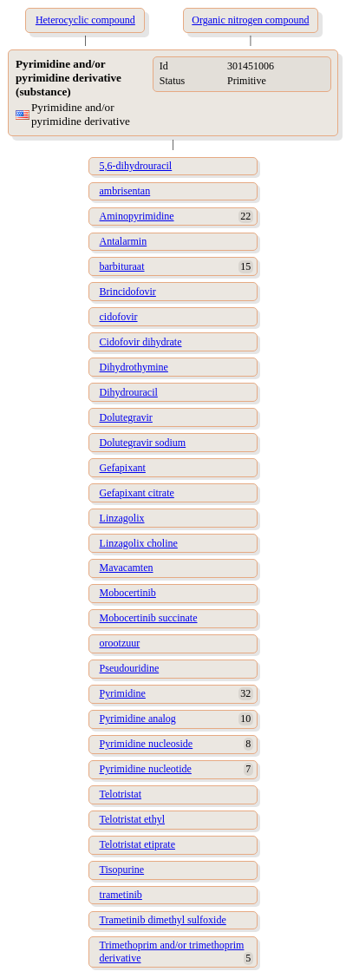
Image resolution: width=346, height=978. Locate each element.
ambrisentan (125, 191)
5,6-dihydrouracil (136, 166)
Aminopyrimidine (137, 216)
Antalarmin (123, 241)
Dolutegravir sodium (143, 442)
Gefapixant (123, 468)
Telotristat (120, 794)
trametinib (121, 895)
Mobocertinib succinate (149, 618)
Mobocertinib (128, 593)
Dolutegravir (126, 417)
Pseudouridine (130, 668)
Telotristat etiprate (137, 844)
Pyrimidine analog (138, 718)
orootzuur (120, 643)
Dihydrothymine (134, 367)
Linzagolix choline (139, 543)
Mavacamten (126, 567)
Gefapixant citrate (137, 493)
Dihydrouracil (129, 392)
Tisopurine (122, 869)
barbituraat (122, 266)
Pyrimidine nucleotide (146, 769)
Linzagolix (122, 518)
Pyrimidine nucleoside (146, 744)
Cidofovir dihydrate (141, 342)
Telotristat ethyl (132, 819)
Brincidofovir (128, 292)
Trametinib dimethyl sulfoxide (163, 920)
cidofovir (119, 317)
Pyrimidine (123, 693)
